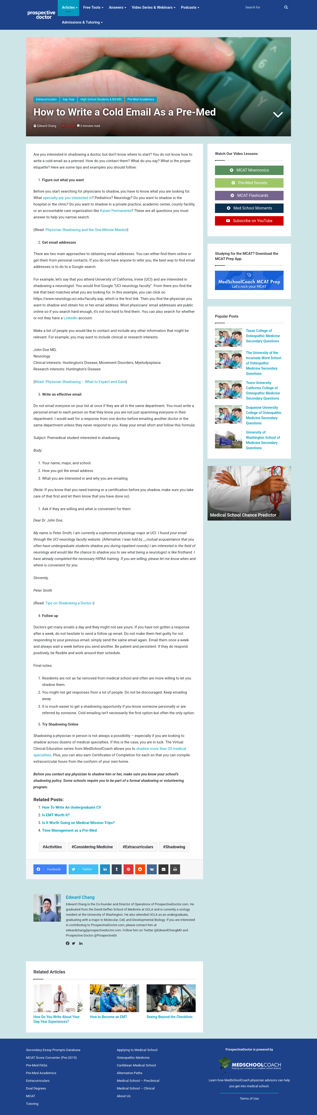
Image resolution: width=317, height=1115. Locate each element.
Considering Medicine (93, 847)
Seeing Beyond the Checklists (170, 1017)
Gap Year (69, 99)
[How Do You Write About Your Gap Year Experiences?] (57, 998)
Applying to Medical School (137, 1050)
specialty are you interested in (67, 198)
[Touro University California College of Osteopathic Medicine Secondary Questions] (228, 389)
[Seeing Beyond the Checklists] (171, 998)
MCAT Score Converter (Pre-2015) (51, 1057)
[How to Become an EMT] (114, 998)
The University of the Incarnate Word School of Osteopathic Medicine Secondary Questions (263, 363)
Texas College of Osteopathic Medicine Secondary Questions (263, 336)
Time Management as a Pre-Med (69, 830)
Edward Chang (46, 126)
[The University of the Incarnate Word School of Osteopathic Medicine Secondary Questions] (228, 359)
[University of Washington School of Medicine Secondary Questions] (228, 439)
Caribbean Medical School (136, 1065)
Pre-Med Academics (141, 99)
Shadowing (175, 847)
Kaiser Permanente (116, 210)
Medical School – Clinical (136, 1088)
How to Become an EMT (108, 1017)
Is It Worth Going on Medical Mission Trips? (78, 823)
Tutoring (32, 1104)
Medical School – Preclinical (138, 1081)
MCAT (30, 1096)
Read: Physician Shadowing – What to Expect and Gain (80, 382)
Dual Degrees (36, 1088)
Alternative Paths (129, 1073)
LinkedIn (71, 318)
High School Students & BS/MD (101, 99)
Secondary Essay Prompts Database (53, 1050)
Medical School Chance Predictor (243, 515)
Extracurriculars (46, 99)
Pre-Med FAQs (36, 1065)
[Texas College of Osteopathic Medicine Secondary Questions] (228, 337)
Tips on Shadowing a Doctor (69, 603)
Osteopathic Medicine (133, 1057)
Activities (53, 847)
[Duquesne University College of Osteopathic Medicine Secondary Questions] (228, 414)
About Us (124, 1096)
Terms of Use (249, 1098)
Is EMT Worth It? (56, 815)
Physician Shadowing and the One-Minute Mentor (86, 230)
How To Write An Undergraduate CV (71, 807)
